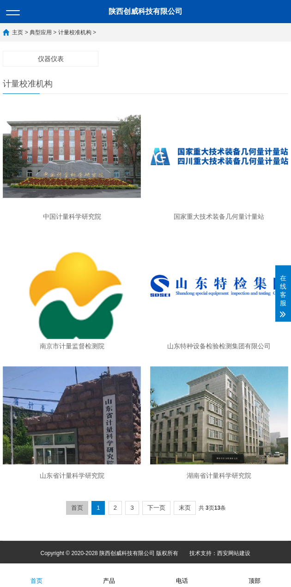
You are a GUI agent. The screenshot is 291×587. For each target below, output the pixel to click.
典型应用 (41, 32)
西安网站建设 (233, 553)
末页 (185, 507)
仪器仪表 (51, 58)
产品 (109, 574)
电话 (182, 574)
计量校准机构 (74, 32)
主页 (17, 32)
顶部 (255, 574)
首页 (77, 507)
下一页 (156, 507)
